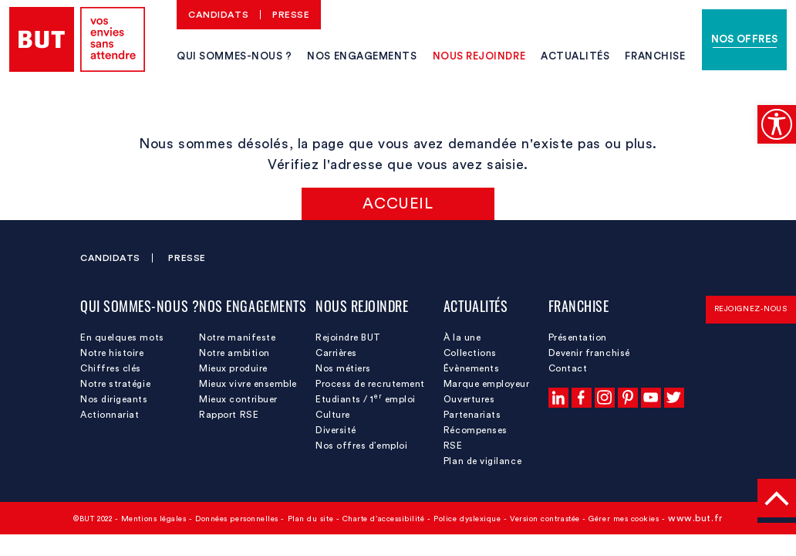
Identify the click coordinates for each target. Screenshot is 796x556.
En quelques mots (122, 337)
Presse (290, 14)
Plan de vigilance (482, 461)
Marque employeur (487, 383)
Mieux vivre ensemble (248, 383)
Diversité (335, 430)
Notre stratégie (115, 383)
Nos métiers (343, 368)
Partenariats (472, 414)
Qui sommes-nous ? (234, 56)
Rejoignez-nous (751, 309)
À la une (462, 337)
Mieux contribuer (238, 399)
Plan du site (310, 519)
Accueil (398, 204)
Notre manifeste (237, 337)
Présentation (577, 337)
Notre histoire (112, 353)
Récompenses (476, 430)
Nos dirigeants (114, 399)
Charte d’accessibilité (383, 519)
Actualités (575, 56)
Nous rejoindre (479, 56)
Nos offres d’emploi (361, 445)
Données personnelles (236, 519)
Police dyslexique (467, 519)
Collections (470, 353)
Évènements (471, 368)
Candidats (218, 14)
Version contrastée (545, 519)
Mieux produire (233, 368)
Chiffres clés (110, 368)
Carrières (336, 353)
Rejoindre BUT (348, 337)
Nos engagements (362, 56)
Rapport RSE (228, 414)
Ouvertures (469, 399)
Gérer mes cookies (624, 519)
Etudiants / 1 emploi (365, 398)
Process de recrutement (370, 383)
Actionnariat (109, 414)
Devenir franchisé (589, 353)
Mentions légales (154, 519)
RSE (453, 445)
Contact (568, 368)
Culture (332, 414)
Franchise (655, 56)
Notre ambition (234, 353)
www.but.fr (695, 518)
